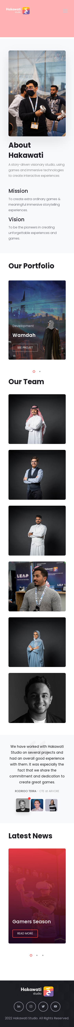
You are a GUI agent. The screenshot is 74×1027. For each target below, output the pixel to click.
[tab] (23, 805)
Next (72, 321)
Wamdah (24, 335)
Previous (3, 321)
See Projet (25, 348)
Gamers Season (31, 921)
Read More (25, 933)
